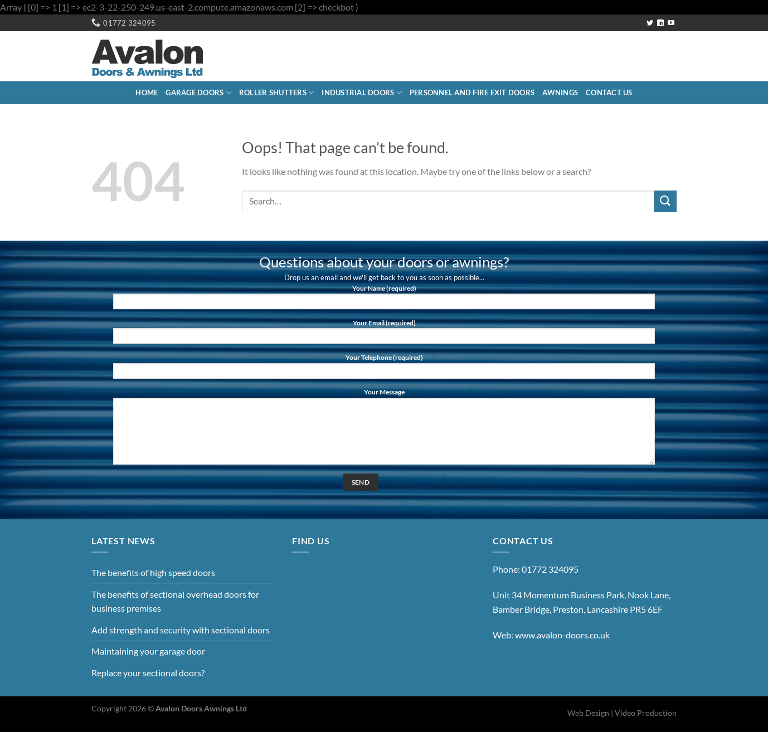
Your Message (384, 429)
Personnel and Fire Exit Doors (472, 92)
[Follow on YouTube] (671, 23)
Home (146, 92)
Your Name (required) (384, 300)
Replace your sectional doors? (148, 672)
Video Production (646, 713)
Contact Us (609, 92)
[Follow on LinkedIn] (660, 23)
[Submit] (665, 201)
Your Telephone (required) (384, 369)
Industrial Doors (362, 92)
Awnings (560, 92)
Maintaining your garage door (148, 651)
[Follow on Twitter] (650, 23)
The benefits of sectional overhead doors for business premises (175, 601)
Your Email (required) (384, 334)
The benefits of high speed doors (153, 572)
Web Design (588, 713)
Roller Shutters (276, 92)
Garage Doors (198, 92)
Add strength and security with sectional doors (180, 629)
